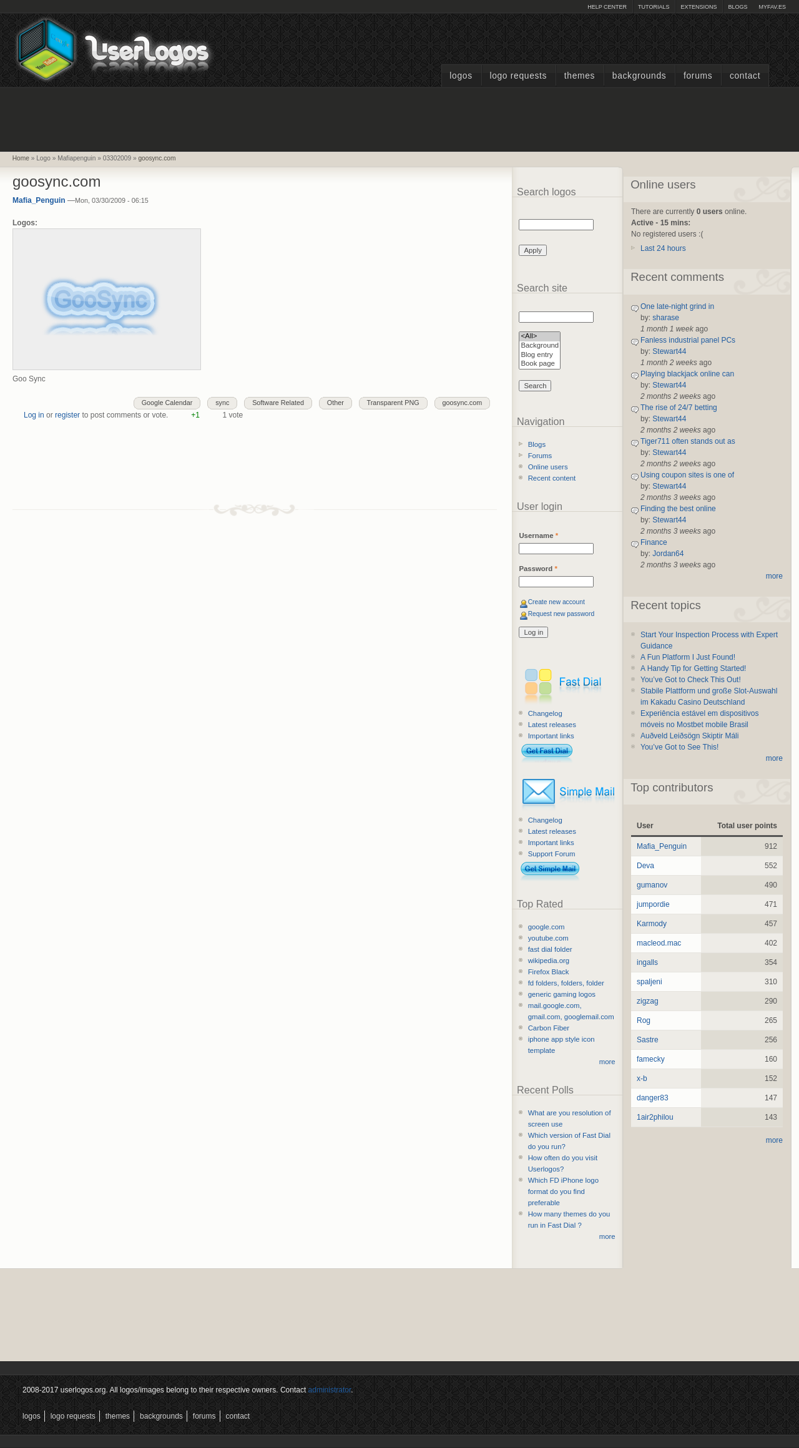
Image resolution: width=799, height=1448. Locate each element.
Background (539, 346)
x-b (642, 1078)
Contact (745, 76)
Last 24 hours (663, 248)
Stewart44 (669, 351)
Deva (645, 865)
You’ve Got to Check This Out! (690, 679)
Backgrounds (639, 76)
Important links (551, 736)
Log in (34, 415)
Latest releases (552, 724)
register (67, 415)
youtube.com (548, 938)
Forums (698, 76)
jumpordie (653, 904)
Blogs (737, 7)
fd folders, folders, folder (566, 983)
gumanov (652, 885)
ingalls (647, 962)
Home (20, 158)
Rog (643, 1020)
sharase (665, 317)
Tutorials (653, 7)
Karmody (652, 923)
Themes (579, 76)
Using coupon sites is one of (687, 475)
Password (538, 568)
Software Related (278, 402)
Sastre (648, 1039)
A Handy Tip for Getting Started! (693, 668)
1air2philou (655, 1117)
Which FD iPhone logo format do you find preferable (563, 1191)
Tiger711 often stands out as (687, 441)
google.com (546, 927)
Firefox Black (548, 972)
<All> (539, 336)
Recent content (552, 478)
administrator (329, 1390)
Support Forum (552, 854)
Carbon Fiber (548, 1028)
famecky (651, 1059)
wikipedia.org (548, 960)
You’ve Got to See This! (679, 747)
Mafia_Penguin (39, 200)
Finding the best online (678, 508)
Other (335, 402)
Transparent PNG (393, 402)
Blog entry (539, 355)
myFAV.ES (772, 7)
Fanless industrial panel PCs (687, 340)
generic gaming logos (562, 994)
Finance (653, 542)
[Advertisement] (399, 118)
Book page (539, 364)
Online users (548, 467)
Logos (460, 76)
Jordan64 (668, 553)
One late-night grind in (677, 306)
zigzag (648, 1001)
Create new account (556, 602)
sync (222, 402)
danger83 (653, 1097)
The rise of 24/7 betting (678, 407)
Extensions (698, 7)
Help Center (607, 7)
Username (538, 535)
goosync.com (156, 158)
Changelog (545, 713)
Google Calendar (167, 402)
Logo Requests (518, 76)
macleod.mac (659, 943)
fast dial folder (550, 949)
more (607, 1061)
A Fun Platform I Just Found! (687, 657)
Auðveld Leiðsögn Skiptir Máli (689, 735)
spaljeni (649, 981)
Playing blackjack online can (687, 373)
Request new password (561, 613)
